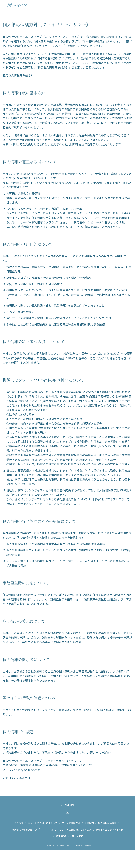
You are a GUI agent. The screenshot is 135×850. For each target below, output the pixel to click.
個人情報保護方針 (107, 823)
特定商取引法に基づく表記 (69, 836)
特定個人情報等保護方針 (18, 75)
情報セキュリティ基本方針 (109, 829)
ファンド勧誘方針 (71, 823)
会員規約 (89, 823)
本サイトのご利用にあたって (42, 823)
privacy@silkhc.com (27, 770)
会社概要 (18, 823)
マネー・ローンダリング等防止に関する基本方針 (66, 829)
